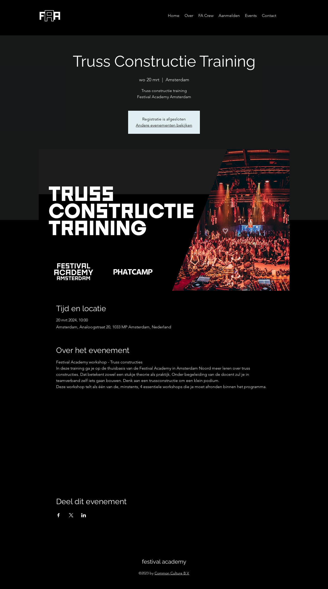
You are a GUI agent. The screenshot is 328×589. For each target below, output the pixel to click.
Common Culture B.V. (172, 573)
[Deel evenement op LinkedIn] (83, 515)
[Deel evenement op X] (71, 515)
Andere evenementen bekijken (164, 125)
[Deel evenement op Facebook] (58, 515)
